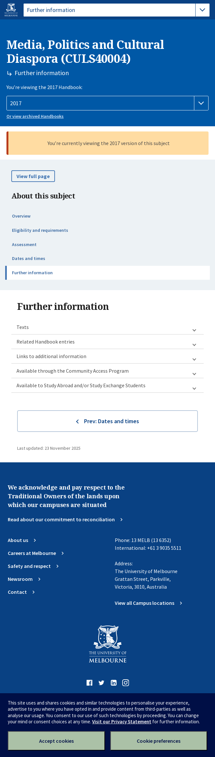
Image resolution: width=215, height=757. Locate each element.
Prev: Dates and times (111, 421)
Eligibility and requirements (40, 230)
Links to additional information (51, 356)
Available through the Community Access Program (72, 370)
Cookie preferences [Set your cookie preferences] (158, 741)
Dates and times (28, 258)
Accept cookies (56, 741)
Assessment (24, 244)
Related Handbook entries (45, 341)
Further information (32, 273)
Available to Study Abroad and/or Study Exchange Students (80, 385)
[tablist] (117, 10)
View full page (33, 176)
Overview (21, 216)
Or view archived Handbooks (35, 116)
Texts (22, 327)
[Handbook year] (107, 103)
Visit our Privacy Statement (121, 721)
